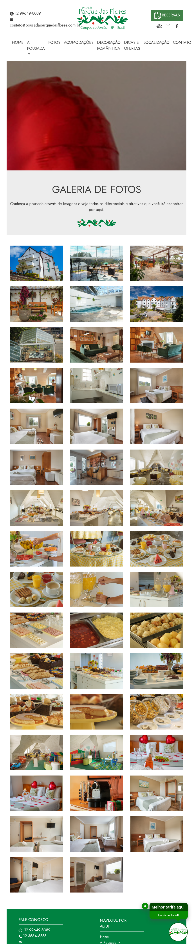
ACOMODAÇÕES (79, 42)
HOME (17, 42)
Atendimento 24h (163, 915)
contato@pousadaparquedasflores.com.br (45, 25)
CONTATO (182, 42)
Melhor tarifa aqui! (163, 907)
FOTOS (54, 42)
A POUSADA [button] (36, 45)
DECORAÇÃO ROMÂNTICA (109, 45)
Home (104, 936)
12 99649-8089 (25, 13)
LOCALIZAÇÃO (157, 42)
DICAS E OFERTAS (132, 45)
